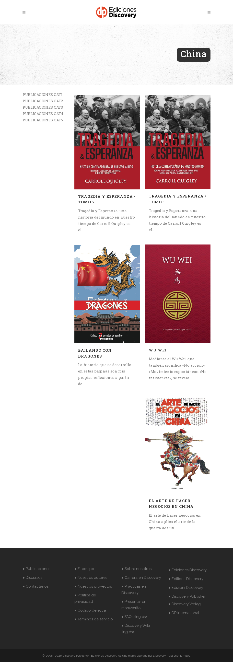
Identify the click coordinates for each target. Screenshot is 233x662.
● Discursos (32, 577)
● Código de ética (90, 610)
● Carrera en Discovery (141, 577)
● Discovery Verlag (184, 604)
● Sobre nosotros (136, 569)
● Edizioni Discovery (185, 587)
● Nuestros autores (90, 577)
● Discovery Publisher (187, 596)
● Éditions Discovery (185, 579)
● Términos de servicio (93, 619)
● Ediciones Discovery (187, 570)
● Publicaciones (36, 569)
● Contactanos (35, 586)
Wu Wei (158, 350)
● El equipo (84, 569)
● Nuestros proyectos (93, 586)
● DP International (183, 613)
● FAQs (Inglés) (134, 617)
